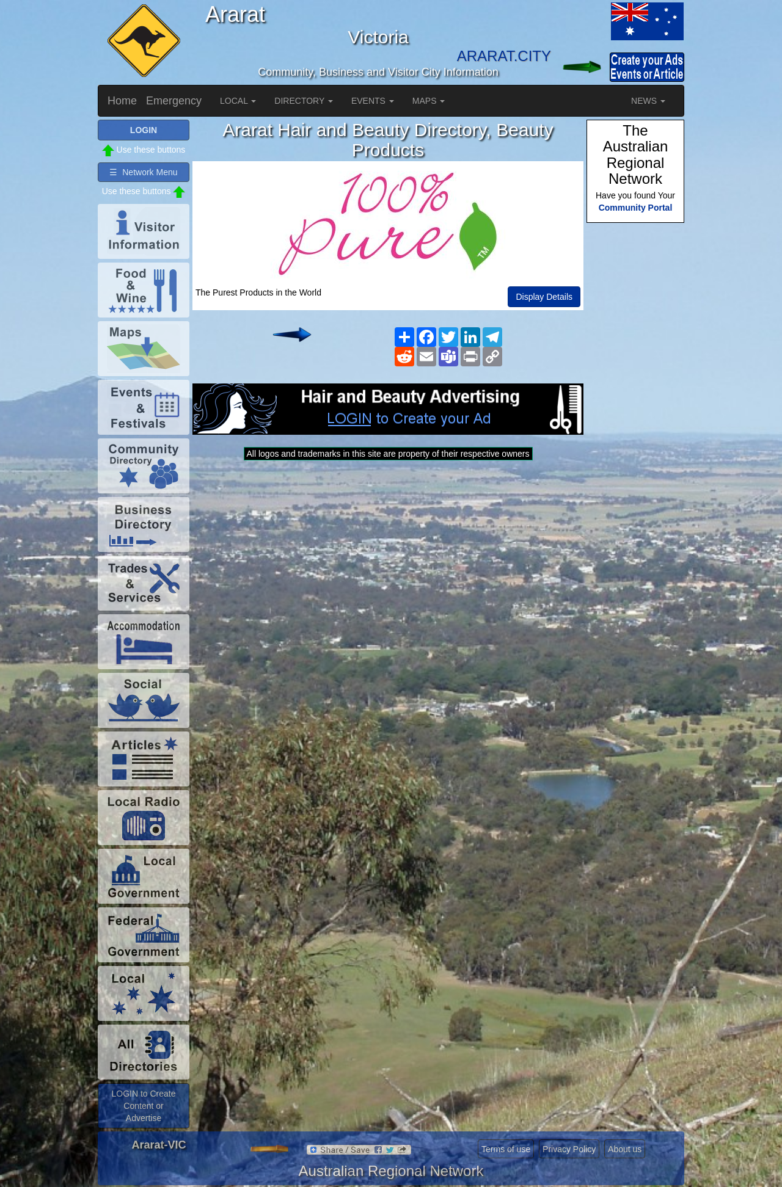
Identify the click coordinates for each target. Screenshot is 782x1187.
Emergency (174, 101)
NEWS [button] (648, 101)
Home (122, 101)
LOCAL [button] (238, 101)
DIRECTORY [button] (303, 101)
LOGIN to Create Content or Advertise (143, 1106)
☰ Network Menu (143, 172)
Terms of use (505, 1149)
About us (624, 1149)
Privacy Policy (569, 1149)
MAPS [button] (428, 101)
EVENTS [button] (372, 101)
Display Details (544, 297)
